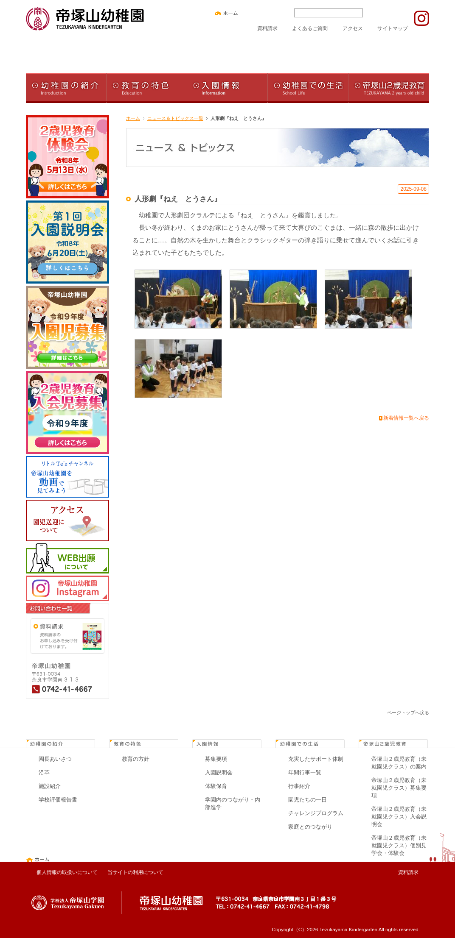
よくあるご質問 (310, 28)
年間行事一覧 (304, 772)
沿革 (44, 772)
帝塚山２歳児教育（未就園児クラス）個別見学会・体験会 (399, 845)
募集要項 (216, 759)
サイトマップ (392, 28)
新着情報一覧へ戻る (406, 418)
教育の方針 (135, 759)
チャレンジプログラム (315, 813)
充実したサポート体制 (315, 759)
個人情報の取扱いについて (67, 872)
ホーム (133, 118)
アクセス (353, 28)
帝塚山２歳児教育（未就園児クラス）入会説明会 (399, 816)
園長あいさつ (55, 759)
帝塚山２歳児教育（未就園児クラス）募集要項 (399, 788)
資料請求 (267, 28)
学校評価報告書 (58, 799)
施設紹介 (50, 786)
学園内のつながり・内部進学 (232, 803)
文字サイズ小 (252, 12)
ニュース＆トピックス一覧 (175, 118)
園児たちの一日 (307, 799)
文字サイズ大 (278, 12)
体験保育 (216, 786)
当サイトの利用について (135, 872)
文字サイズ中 (265, 12)
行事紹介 (299, 786)
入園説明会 (219, 772)
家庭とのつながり (310, 827)
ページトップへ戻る (408, 712)
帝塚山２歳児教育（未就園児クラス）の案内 (399, 763)
